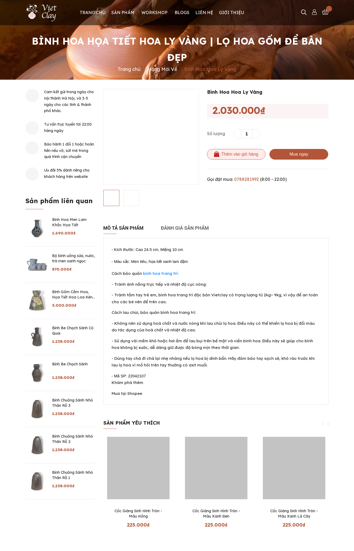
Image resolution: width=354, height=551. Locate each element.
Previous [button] (323, 424)
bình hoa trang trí (160, 273)
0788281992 (246, 179)
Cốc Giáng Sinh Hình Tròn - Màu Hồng (138, 514)
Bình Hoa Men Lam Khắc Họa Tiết (69, 222)
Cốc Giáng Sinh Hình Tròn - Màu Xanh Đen (216, 514)
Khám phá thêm (127, 382)
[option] (151, 137)
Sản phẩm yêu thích (131, 423)
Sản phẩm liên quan (59, 201)
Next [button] (328, 424)
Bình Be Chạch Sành (70, 364)
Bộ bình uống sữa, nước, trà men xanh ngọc (73, 258)
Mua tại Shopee (127, 393)
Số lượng (216, 133)
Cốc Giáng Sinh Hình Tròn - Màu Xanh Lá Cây (294, 514)
